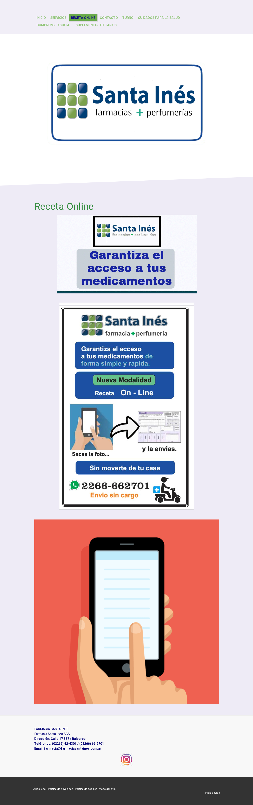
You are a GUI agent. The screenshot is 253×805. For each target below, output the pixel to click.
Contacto (109, 18)
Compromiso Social (54, 25)
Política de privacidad (60, 788)
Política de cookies (86, 788)
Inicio (41, 18)
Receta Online (83, 18)
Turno (127, 18)
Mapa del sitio (107, 788)
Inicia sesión (212, 792)
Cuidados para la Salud (159, 18)
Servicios (58, 18)
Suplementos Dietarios (96, 25)
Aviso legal (39, 788)
